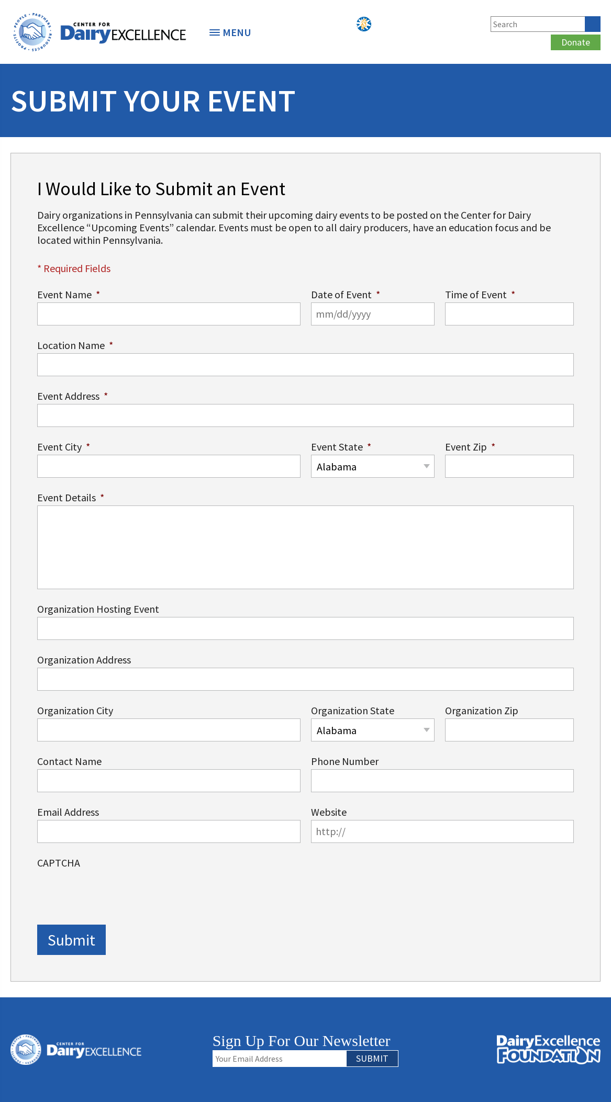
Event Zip (470, 446)
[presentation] (116, 891)
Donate (575, 42)
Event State (341, 446)
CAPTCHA (58, 862)
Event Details (70, 497)
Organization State (352, 710)
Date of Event (345, 294)
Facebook (403, 24)
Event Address (72, 395)
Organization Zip (481, 710)
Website (329, 811)
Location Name (75, 345)
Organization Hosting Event (98, 608)
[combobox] (373, 466)
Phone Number (345, 761)
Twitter (421, 24)
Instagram (455, 24)
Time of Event (480, 294)
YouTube (472, 24)
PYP (364, 24)
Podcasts (381, 24)
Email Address (68, 811)
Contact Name (69, 761)
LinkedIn (438, 24)
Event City (63, 446)
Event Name (68, 294)
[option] (99, 32)
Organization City (75, 710)
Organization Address (84, 659)
